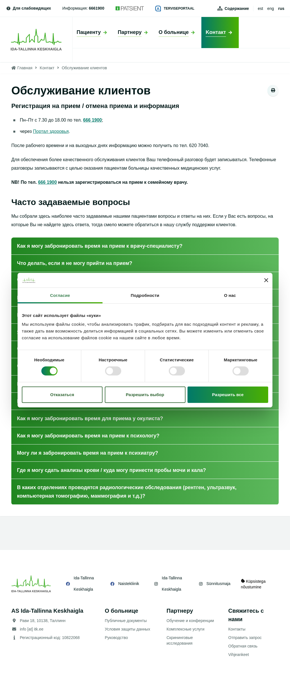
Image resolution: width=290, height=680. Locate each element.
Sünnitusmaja (218, 583)
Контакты (236, 629)
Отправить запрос (245, 637)
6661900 (97, 8)
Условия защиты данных (127, 629)
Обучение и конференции (190, 620)
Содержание (237, 8)
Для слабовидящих (28, 8)
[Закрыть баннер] (266, 280)
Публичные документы (126, 620)
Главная (24, 68)
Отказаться (62, 394)
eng (270, 8)
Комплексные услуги (185, 629)
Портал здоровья (51, 131)
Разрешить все (228, 394)
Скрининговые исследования (180, 640)
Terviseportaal (174, 8)
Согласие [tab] (60, 295)
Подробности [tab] (145, 295)
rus (281, 8)
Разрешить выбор (145, 394)
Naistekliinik (128, 583)
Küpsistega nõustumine (253, 583)
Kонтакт (47, 68)
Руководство (116, 637)
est (260, 8)
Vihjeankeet (238, 654)
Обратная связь (242, 646)
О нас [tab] (230, 295)
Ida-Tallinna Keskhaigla (84, 584)
